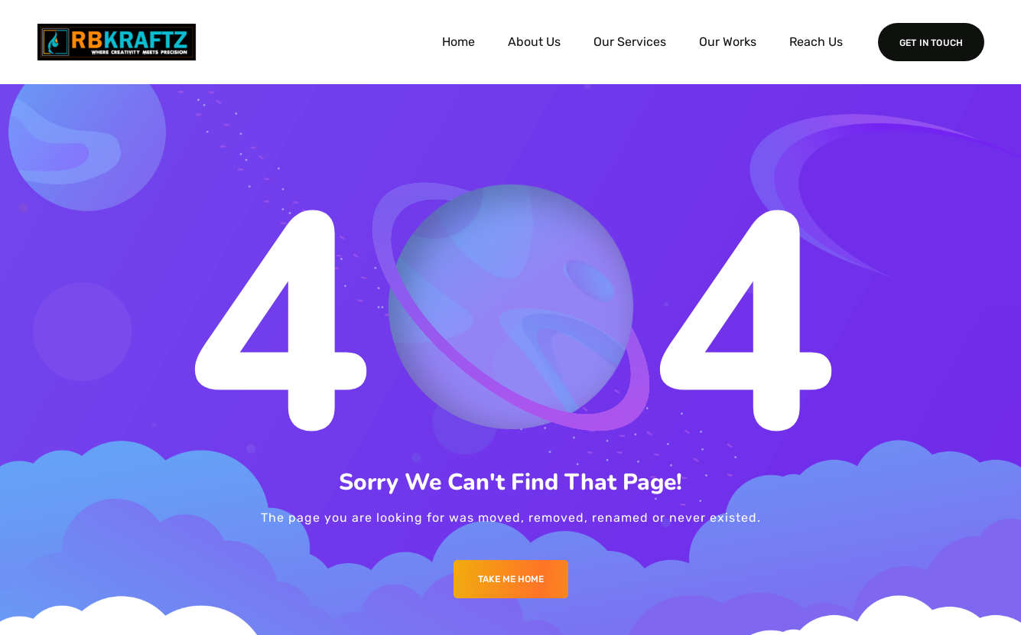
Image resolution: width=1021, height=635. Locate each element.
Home (458, 41)
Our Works (727, 41)
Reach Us (816, 41)
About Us (534, 41)
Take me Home (511, 579)
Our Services (629, 41)
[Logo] (117, 42)
